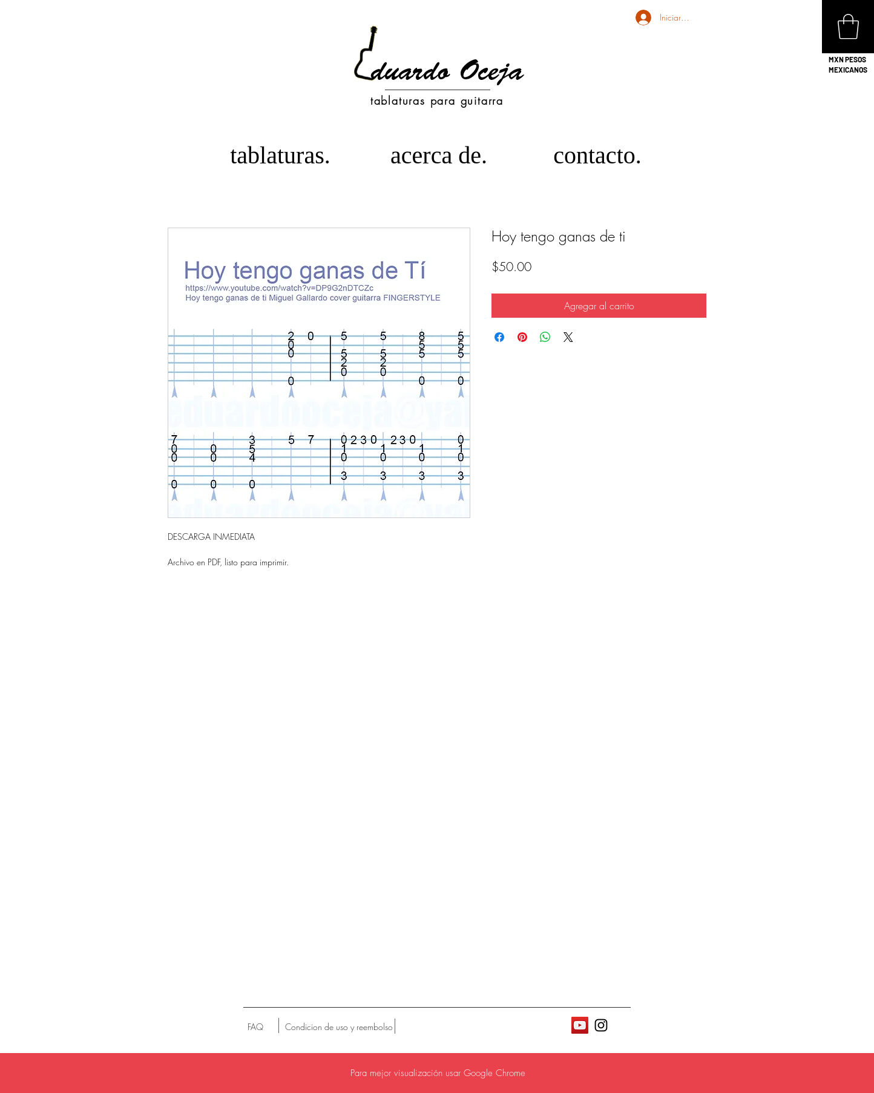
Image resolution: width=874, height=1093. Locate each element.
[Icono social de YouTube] (579, 1025)
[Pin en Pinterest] (522, 337)
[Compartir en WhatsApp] (545, 337)
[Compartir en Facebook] (499, 337)
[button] (848, 26)
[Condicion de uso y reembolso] (339, 1027)
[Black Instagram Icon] (601, 1025)
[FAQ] (255, 1027)
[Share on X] (568, 337)
